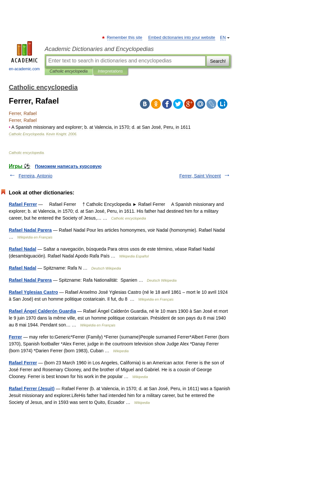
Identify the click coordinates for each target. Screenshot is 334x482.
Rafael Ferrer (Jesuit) (31, 388)
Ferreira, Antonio (36, 175)
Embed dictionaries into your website (181, 37)
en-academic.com (24, 56)
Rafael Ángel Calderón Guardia (42, 311)
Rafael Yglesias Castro (33, 292)
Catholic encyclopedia (69, 71)
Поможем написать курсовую (68, 166)
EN (223, 37)
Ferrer (15, 337)
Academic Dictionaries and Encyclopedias (99, 49)
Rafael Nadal (22, 249)
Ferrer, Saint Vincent (200, 175)
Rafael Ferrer (23, 204)
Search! (218, 61)
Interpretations (110, 71)
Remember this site (124, 37)
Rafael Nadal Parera (30, 230)
